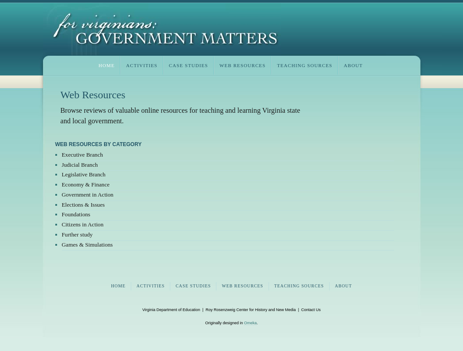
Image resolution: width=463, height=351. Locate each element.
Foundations (76, 214)
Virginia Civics (162, 29)
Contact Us (311, 310)
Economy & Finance (86, 184)
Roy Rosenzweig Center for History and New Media (250, 310)
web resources (242, 65)
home (107, 65)
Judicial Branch (80, 164)
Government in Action (88, 194)
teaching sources (304, 65)
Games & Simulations (87, 244)
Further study (77, 234)
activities (142, 65)
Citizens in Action (83, 224)
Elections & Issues (83, 204)
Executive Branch (82, 154)
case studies (188, 65)
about (353, 65)
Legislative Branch (84, 174)
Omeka (250, 323)
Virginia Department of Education (171, 310)
